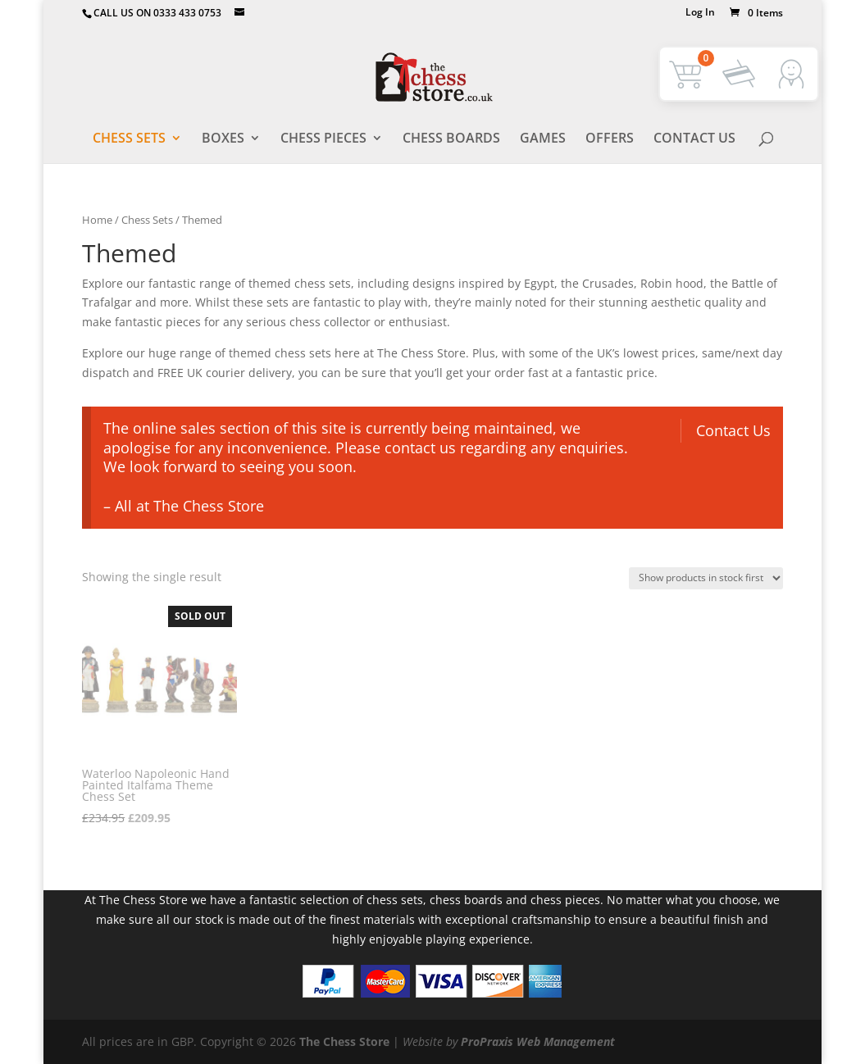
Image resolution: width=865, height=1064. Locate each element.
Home (97, 219)
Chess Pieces (323, 139)
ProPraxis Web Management (538, 1041)
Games (543, 139)
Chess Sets (129, 139)
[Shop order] (706, 578)
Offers (609, 139)
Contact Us (694, 139)
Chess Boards (451, 139)
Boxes (223, 139)
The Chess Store (344, 1041)
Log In (700, 13)
